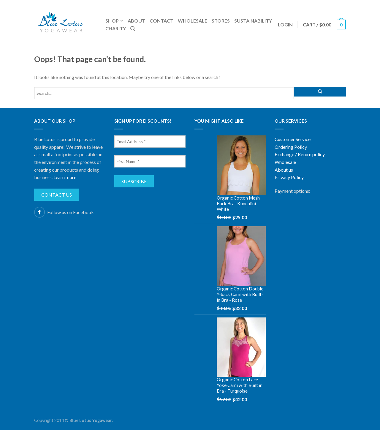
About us (284, 170)
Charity (115, 28)
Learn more (64, 177)
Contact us (56, 194)
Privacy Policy (289, 177)
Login (285, 24)
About (136, 20)
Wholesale (192, 20)
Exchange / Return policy (300, 154)
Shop (112, 20)
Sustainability (253, 20)
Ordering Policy (291, 147)
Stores (221, 20)
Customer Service (293, 139)
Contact (161, 20)
